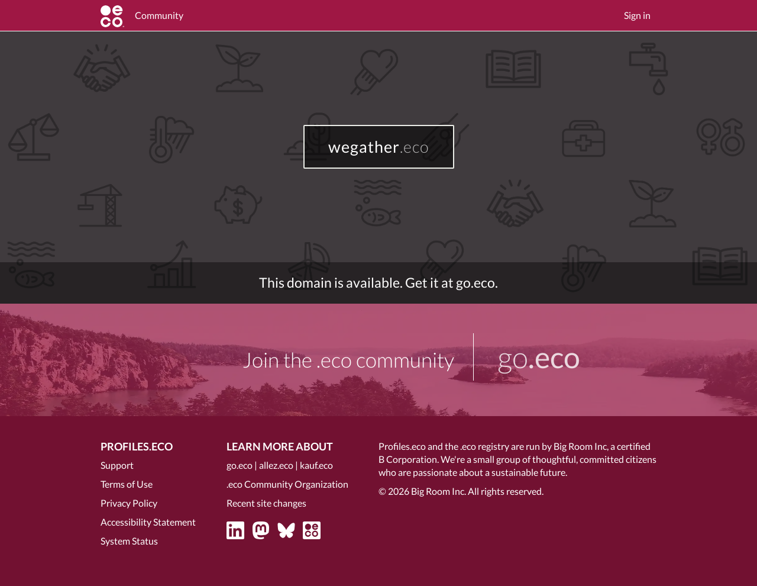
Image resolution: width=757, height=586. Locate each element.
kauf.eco (316, 465)
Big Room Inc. (438, 491)
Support (117, 465)
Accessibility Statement (148, 521)
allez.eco (276, 465)
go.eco (240, 465)
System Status (129, 540)
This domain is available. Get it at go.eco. (378, 283)
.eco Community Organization (287, 484)
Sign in (637, 15)
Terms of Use (127, 484)
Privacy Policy (129, 502)
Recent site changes (266, 502)
